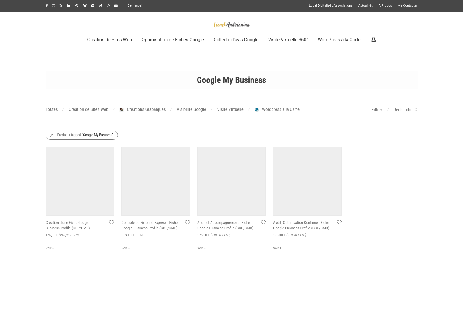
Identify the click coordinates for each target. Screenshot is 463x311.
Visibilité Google (191, 109)
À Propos (385, 6)
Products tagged (85, 135)
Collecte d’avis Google (236, 39)
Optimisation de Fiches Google (173, 39)
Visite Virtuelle (230, 109)
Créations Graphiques (142, 109)
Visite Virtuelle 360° (288, 39)
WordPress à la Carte (339, 39)
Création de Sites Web (109, 39)
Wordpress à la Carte (277, 109)
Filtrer (377, 109)
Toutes (52, 109)
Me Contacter (408, 6)
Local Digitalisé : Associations (330, 6)
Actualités (365, 6)
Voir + (50, 248)
